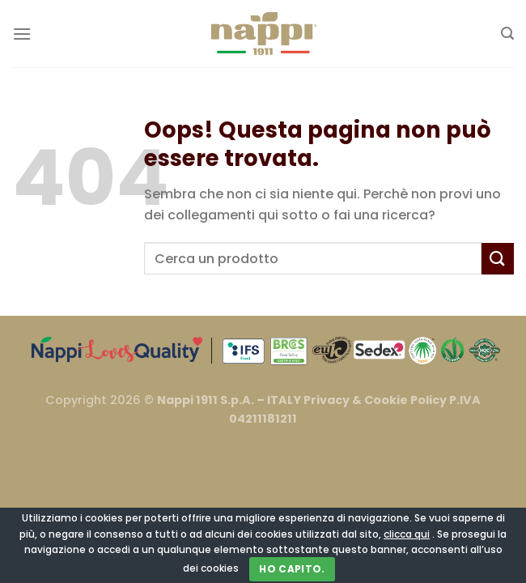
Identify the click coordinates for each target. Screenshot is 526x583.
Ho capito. (292, 569)
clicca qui (407, 534)
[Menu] (22, 33)
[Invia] (497, 258)
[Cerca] (507, 33)
